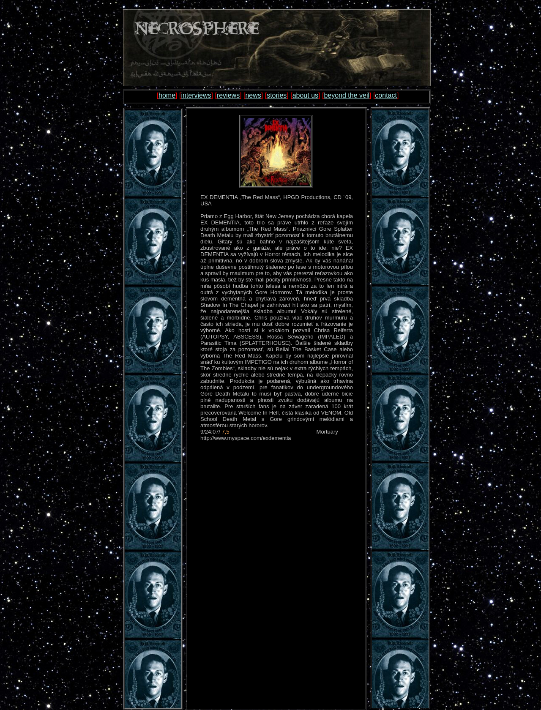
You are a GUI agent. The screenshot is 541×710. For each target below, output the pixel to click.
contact (386, 95)
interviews (196, 95)
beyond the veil (346, 95)
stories (277, 95)
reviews (228, 95)
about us (305, 95)
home (166, 95)
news (253, 95)
